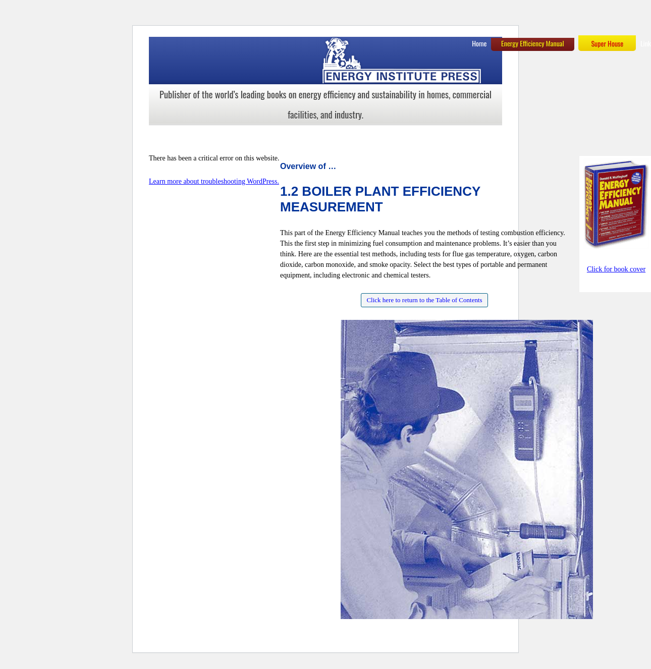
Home (479, 43)
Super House (607, 43)
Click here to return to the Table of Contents (424, 300)
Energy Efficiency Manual (532, 43)
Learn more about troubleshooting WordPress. (214, 181)
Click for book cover (616, 269)
